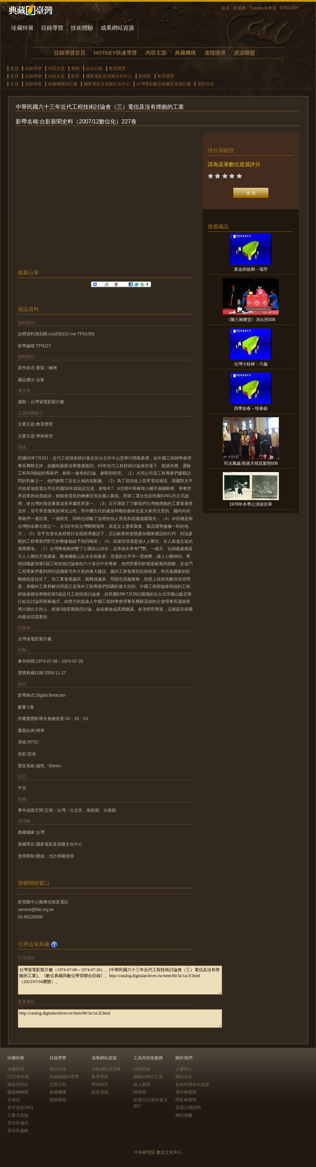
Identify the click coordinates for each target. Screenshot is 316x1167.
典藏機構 (185, 53)
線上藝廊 (141, 1084)
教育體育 (117, 68)
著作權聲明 (186, 1092)
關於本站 (184, 1076)
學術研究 (99, 1084)
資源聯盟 (244, 53)
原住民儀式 (17, 1122)
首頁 (225, 8)
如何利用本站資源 (192, 1084)
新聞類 (144, 76)
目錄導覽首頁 (69, 53)
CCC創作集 (18, 1076)
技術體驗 (82, 28)
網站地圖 (184, 1115)
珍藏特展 (22, 28)
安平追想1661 (20, 1107)
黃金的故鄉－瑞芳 (251, 269)
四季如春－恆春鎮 (251, 408)
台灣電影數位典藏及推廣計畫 (163, 83)
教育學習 (99, 1076)
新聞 (75, 68)
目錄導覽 (52, 28)
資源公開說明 (188, 1107)
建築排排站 (17, 1084)
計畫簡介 (184, 1069)
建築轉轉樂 (17, 1092)
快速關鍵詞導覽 (64, 1076)
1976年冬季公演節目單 (251, 504)
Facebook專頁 (262, 8)
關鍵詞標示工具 (148, 1076)
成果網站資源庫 (106, 1069)
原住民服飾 (17, 1130)
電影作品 (205, 83)
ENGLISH (289, 7)
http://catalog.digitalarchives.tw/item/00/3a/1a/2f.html (120, 1018)
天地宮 (13, 1099)
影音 (75, 76)
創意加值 (99, 1092)
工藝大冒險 (17, 1115)
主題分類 (57, 1084)
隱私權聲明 (186, 1099)
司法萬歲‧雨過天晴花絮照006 (251, 463)
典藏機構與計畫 (62, 83)
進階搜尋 (215, 53)
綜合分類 (94, 68)
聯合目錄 (57, 1069)
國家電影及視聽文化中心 (109, 76)
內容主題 (155, 53)
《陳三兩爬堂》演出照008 (250, 319)
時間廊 (139, 1092)
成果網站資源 (117, 28)
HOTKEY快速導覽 (115, 53)
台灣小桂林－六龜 (251, 364)
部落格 (239, 8)
